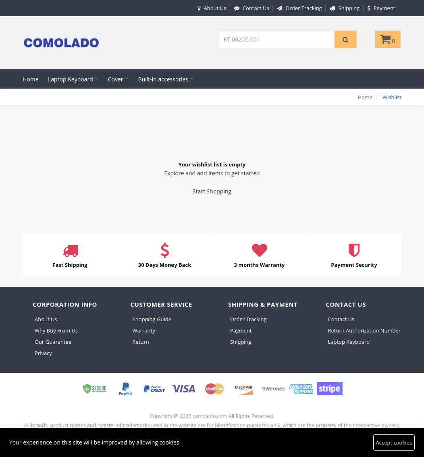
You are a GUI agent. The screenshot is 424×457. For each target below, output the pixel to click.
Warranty (144, 330)
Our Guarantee (53, 341)
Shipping (344, 8)
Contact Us (250, 8)
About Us (210, 8)
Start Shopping (212, 191)
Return (141, 341)
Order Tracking (298, 8)
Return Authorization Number (364, 330)
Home (31, 79)
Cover (118, 79)
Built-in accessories (166, 79)
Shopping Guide (152, 319)
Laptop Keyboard (73, 79)
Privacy (43, 353)
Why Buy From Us (56, 330)
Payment (380, 8)
